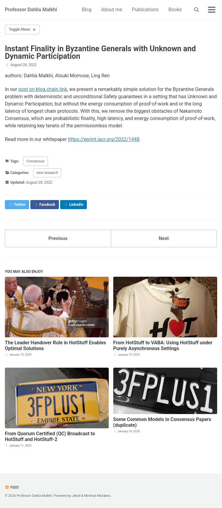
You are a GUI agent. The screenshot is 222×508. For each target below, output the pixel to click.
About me (111, 9)
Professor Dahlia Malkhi (31, 9)
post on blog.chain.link (43, 89)
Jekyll (76, 496)
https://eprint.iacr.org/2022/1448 (103, 139)
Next (164, 238)
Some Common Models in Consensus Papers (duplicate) (162, 422)
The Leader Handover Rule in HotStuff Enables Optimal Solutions (55, 345)
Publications (145, 9)
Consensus (35, 161)
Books (175, 9)
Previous (57, 238)
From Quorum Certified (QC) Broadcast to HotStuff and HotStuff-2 (50, 436)
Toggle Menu (19, 29)
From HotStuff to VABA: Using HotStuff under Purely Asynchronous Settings (163, 345)
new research (47, 173)
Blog (86, 9)
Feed (12, 487)
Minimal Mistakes (97, 496)
